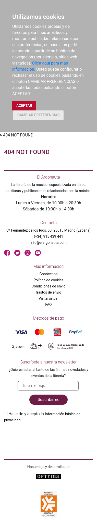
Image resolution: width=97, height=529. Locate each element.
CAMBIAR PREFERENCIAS (38, 115)
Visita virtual (48, 298)
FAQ (48, 305)
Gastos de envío (48, 292)
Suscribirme (48, 399)
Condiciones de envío (49, 286)
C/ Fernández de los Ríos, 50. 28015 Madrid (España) (48, 230)
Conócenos (49, 274)
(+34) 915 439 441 (48, 236)
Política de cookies (48, 280)
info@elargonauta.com (48, 243)
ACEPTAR (24, 106)
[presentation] (43, 435)
